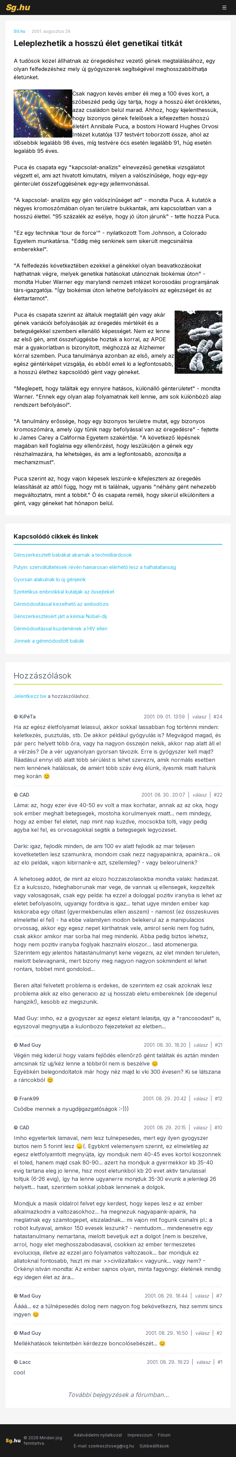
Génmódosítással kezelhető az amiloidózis (61, 604)
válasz (199, 716)
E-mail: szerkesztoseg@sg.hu (104, 1445)
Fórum (164, 1435)
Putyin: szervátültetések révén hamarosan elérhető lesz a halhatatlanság (95, 567)
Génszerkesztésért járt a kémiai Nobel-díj (60, 616)
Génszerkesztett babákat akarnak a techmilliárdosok (73, 555)
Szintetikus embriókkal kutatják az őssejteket (64, 592)
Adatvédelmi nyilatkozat (98, 1435)
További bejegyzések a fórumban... (118, 1394)
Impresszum (140, 1435)
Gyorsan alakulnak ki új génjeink (50, 579)
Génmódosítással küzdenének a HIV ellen (60, 628)
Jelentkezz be (30, 696)
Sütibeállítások (154, 1445)
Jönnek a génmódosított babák (49, 641)
